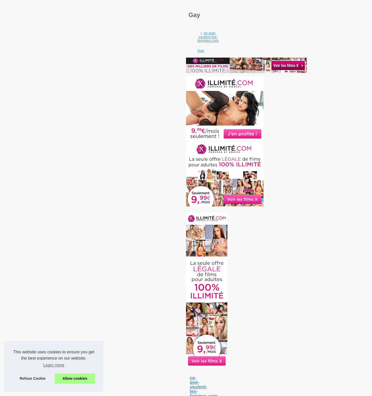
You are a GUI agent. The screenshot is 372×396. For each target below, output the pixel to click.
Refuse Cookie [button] (32, 378)
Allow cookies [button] (75, 378)
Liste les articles (105, 390)
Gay (107, 173)
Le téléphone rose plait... (290, 374)
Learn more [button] (53, 365)
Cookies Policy (130, 390)
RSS (147, 390)
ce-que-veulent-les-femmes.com (72, 173)
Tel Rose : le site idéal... (289, 363)
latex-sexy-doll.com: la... (290, 335)
